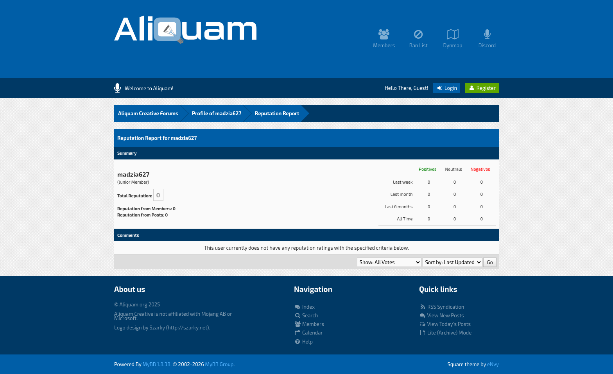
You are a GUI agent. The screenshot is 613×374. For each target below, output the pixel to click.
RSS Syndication (441, 307)
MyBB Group (219, 364)
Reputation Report (277, 113)
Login (446, 88)
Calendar (308, 332)
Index (304, 307)
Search (306, 315)
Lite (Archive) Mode (445, 332)
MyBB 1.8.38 (156, 364)
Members (309, 324)
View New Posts (441, 315)
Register (482, 88)
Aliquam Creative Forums (148, 113)
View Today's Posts (445, 324)
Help (303, 341)
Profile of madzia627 (216, 113)
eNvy (493, 364)
